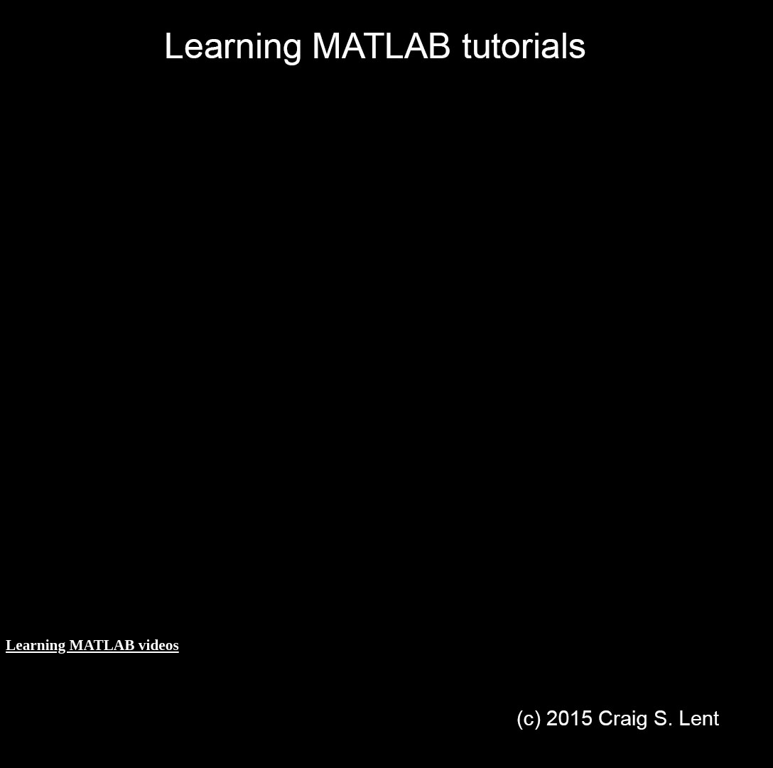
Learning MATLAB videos (92, 645)
